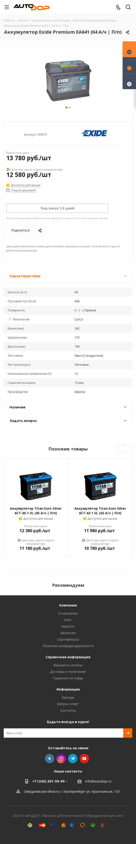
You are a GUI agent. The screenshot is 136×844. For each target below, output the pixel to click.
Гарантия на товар (68, 678)
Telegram (72, 758)
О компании (68, 613)
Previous (121, 449)
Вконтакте (49, 758)
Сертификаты (68, 639)
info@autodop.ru (98, 781)
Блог (68, 620)
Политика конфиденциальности (68, 646)
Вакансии (68, 633)
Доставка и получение (68, 671)
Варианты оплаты (68, 665)
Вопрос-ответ (68, 704)
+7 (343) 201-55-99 (48, 781)
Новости (68, 626)
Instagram (61, 758)
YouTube (84, 758)
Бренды (68, 697)
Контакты (68, 710)
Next (129, 449)
